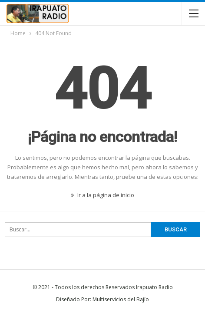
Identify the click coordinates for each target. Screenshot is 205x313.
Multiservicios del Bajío (121, 299)
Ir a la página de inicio (102, 195)
